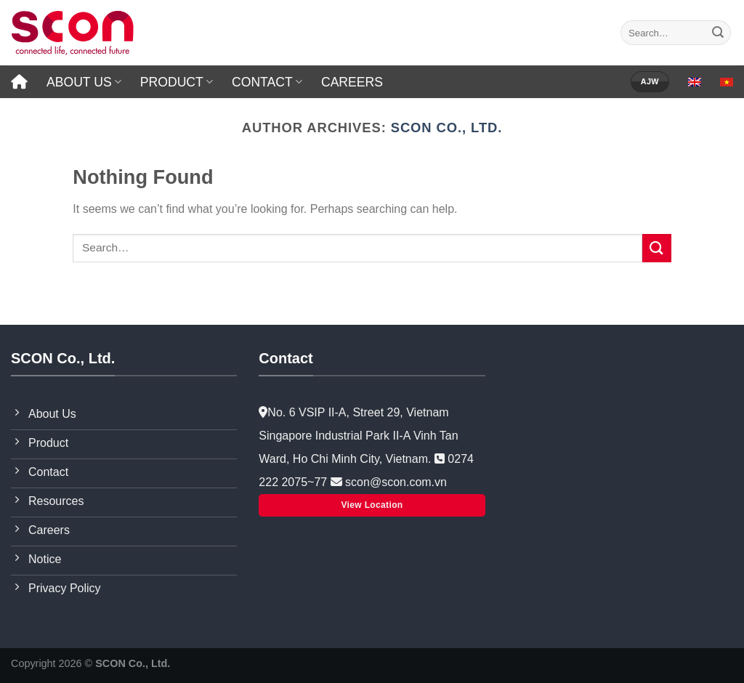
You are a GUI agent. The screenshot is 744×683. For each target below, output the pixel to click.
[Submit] (717, 32)
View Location (372, 505)
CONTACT (267, 82)
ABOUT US (83, 82)
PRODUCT (176, 82)
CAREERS (352, 82)
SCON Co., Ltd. (447, 127)
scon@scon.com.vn (394, 482)
